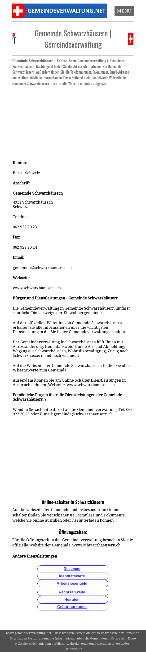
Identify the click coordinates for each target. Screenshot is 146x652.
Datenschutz (73, 649)
